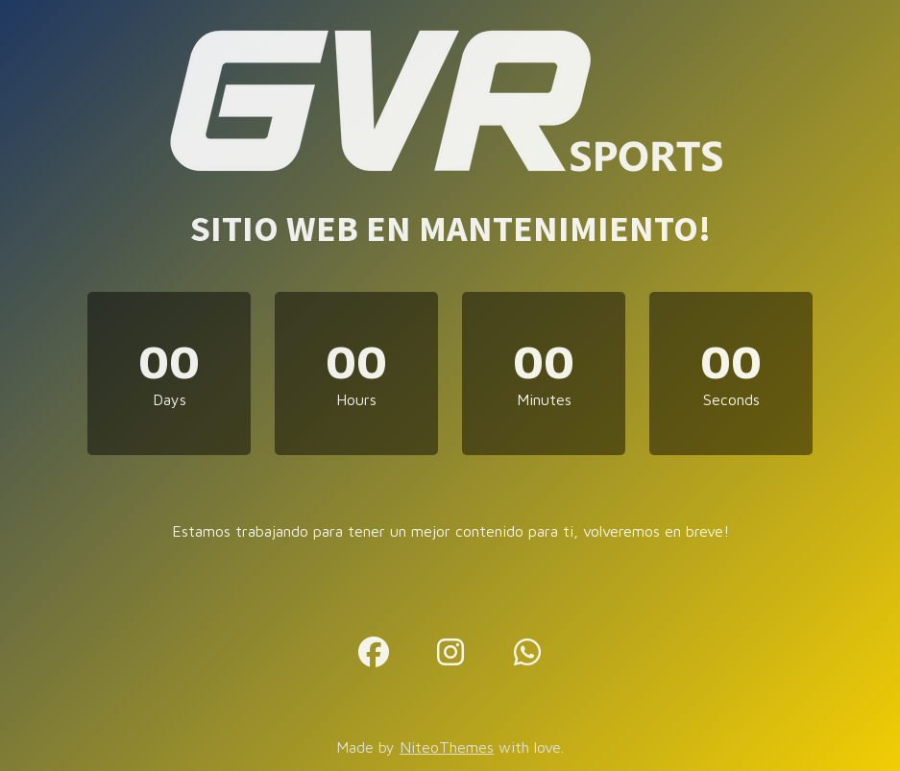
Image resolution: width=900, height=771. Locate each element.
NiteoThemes (447, 747)
